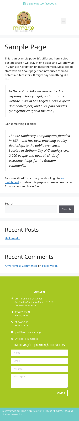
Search (9, 203)
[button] (63, 21)
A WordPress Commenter (21, 266)
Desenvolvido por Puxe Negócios (19, 410)
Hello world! (12, 238)
